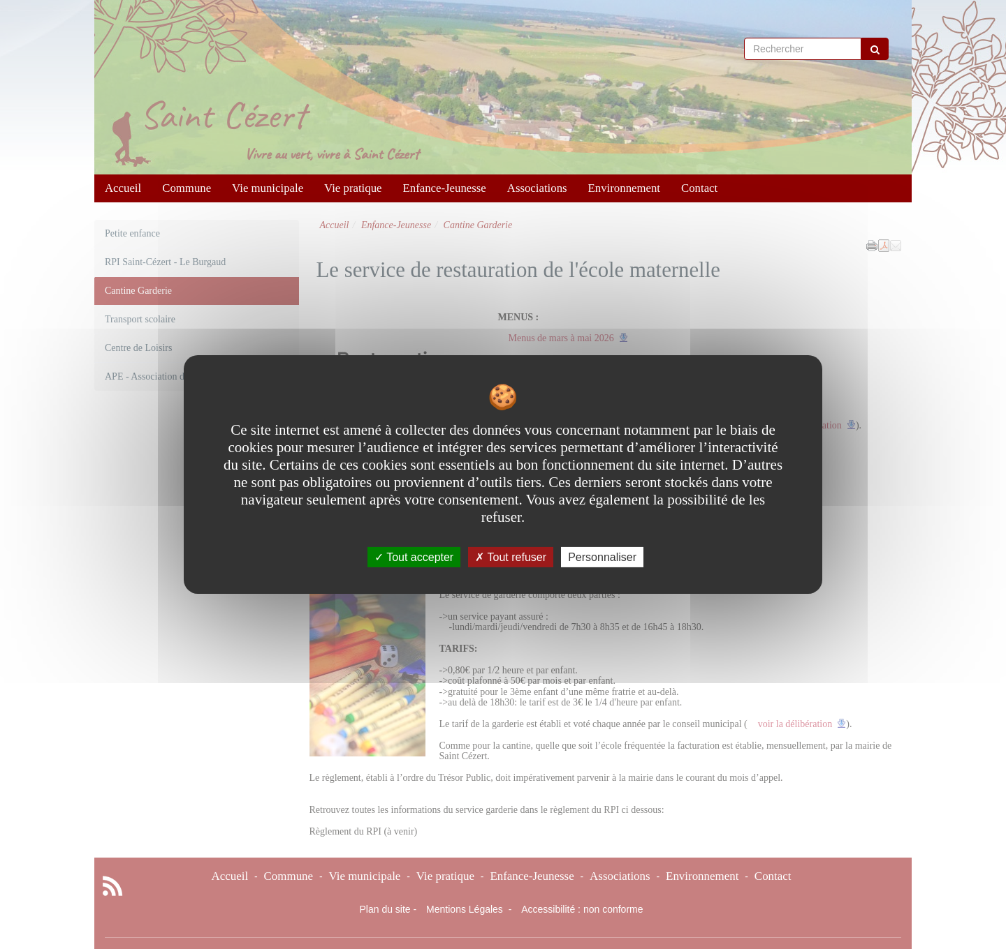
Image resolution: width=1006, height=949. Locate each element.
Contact (699, 188)
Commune (186, 188)
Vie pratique (352, 188)
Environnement (624, 188)
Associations (537, 188)
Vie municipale (267, 188)
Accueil (123, 188)
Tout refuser (510, 557)
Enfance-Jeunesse (444, 188)
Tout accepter (413, 557)
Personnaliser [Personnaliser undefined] (602, 557)
